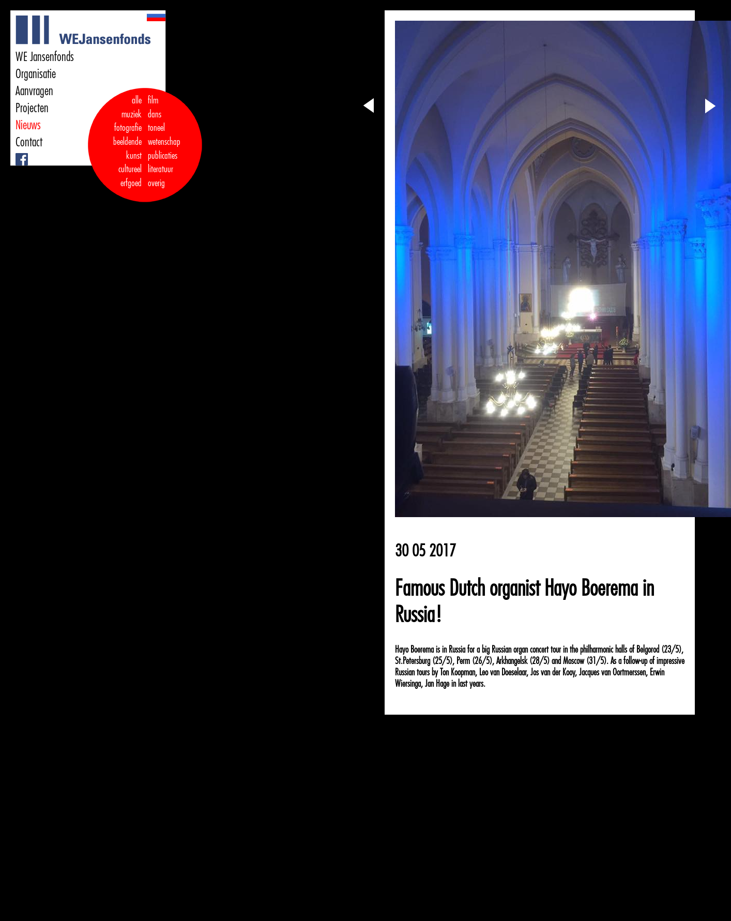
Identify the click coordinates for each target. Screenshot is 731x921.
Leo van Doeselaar (502, 672)
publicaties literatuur (162, 162)
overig (156, 183)
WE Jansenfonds (45, 57)
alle (137, 100)
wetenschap (164, 141)
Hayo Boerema (414, 649)
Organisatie (36, 74)
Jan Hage (437, 683)
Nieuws (28, 125)
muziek (131, 114)
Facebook (17, 153)
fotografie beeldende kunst (127, 141)
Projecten (32, 108)
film (153, 100)
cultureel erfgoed (130, 176)
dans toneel (156, 121)
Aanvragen (34, 91)
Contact (29, 142)
